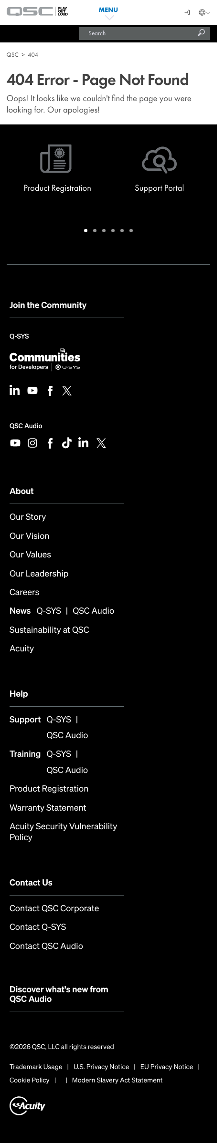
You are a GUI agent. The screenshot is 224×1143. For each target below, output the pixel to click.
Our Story (28, 517)
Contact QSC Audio (46, 946)
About (22, 491)
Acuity (22, 648)
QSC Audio (26, 426)
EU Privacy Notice (166, 1067)
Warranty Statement (48, 808)
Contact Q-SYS (38, 927)
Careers (24, 592)
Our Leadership (39, 573)
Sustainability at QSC (49, 630)
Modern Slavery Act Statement (117, 1080)
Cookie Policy (30, 1080)
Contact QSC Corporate (54, 908)
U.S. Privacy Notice (101, 1067)
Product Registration (49, 788)
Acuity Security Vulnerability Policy (63, 832)
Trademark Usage (36, 1067)
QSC (13, 55)
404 (33, 55)
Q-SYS (19, 337)
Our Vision (29, 536)
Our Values (30, 554)
